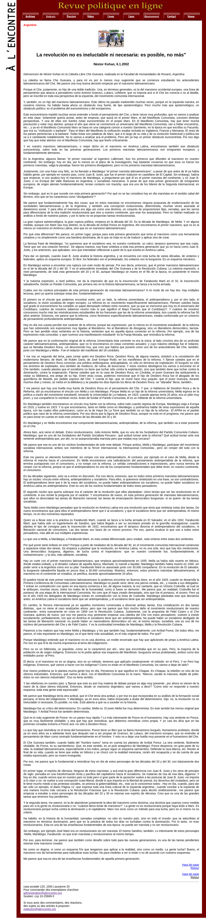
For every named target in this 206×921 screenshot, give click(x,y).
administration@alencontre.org (42, 893)
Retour (195, 868)
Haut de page (190, 864)
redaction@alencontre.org (39, 909)
